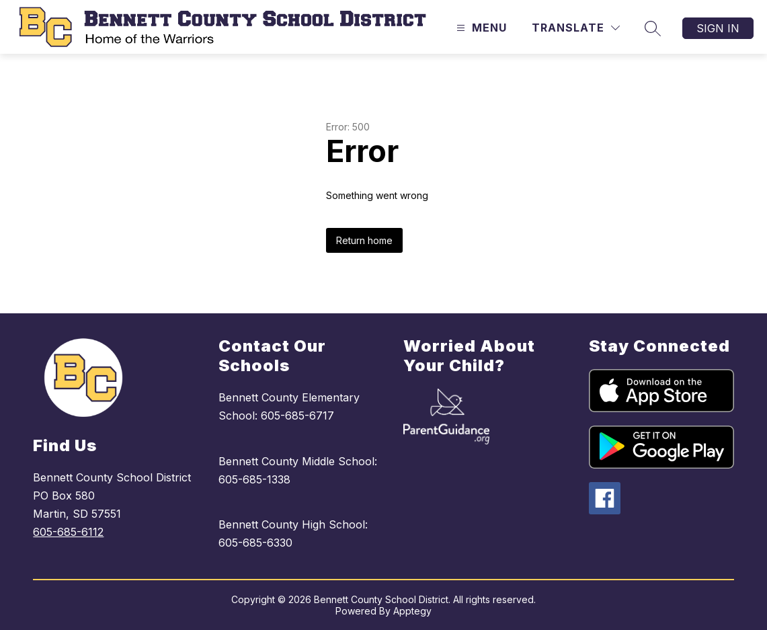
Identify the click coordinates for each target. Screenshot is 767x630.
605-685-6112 (68, 532)
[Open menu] (480, 27)
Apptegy (412, 611)
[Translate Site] (575, 27)
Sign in (717, 28)
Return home (364, 240)
